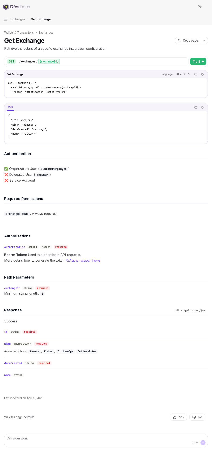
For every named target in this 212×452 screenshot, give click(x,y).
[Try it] (198, 61)
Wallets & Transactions (19, 32)
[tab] (10, 106)
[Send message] (203, 442)
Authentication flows (85, 260)
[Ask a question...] (106, 440)
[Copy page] (188, 40)
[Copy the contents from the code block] (195, 74)
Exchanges (46, 32)
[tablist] (98, 107)
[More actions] (206, 7)
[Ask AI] (202, 74)
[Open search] (192, 6)
